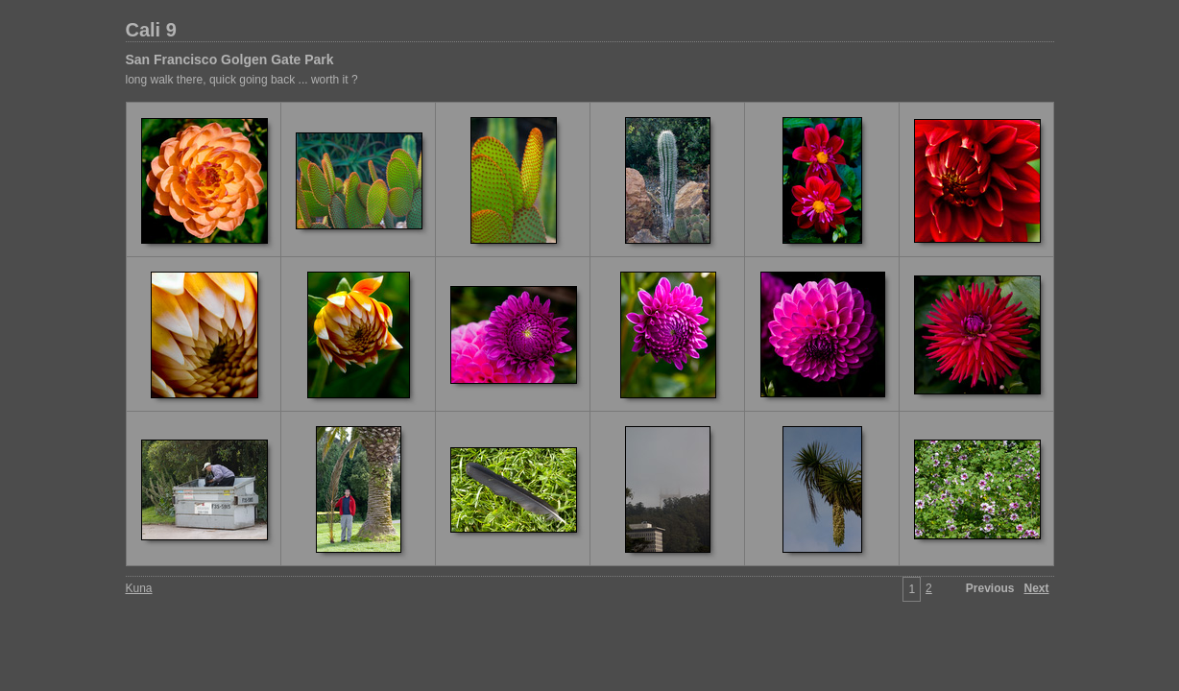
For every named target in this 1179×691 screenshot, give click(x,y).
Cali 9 (151, 29)
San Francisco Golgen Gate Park (230, 59)
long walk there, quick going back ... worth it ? (242, 79)
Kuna (139, 588)
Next (1035, 588)
